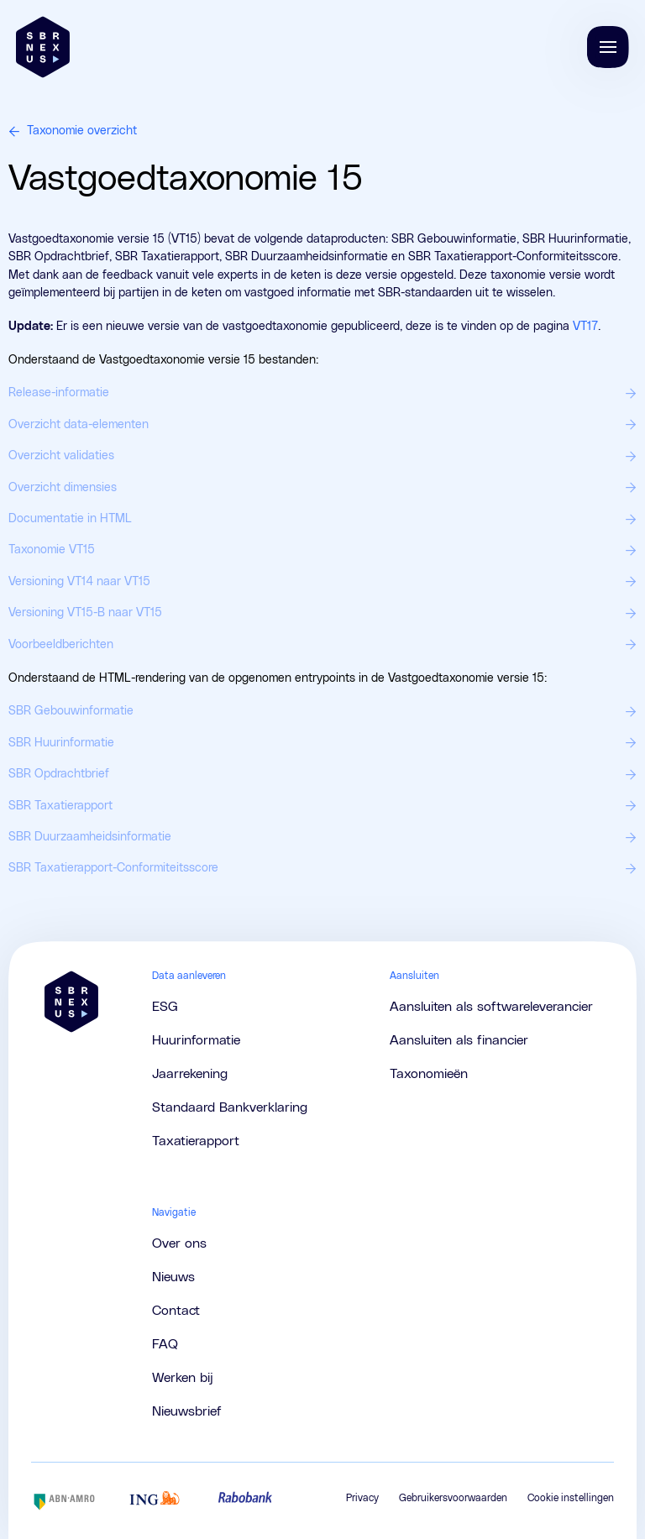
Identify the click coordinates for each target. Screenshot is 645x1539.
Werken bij (182, 1378)
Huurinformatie (196, 1040)
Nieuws (173, 1277)
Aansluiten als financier (459, 1040)
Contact (176, 1310)
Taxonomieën (429, 1074)
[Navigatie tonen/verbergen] (608, 47)
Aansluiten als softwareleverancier (491, 1006)
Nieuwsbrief (187, 1411)
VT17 (585, 326)
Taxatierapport (195, 1141)
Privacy (362, 1498)
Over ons (179, 1243)
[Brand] (43, 47)
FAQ (165, 1344)
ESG (165, 1006)
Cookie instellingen (570, 1498)
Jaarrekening (190, 1074)
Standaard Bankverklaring (229, 1107)
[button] (608, 47)
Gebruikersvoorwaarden (453, 1498)
